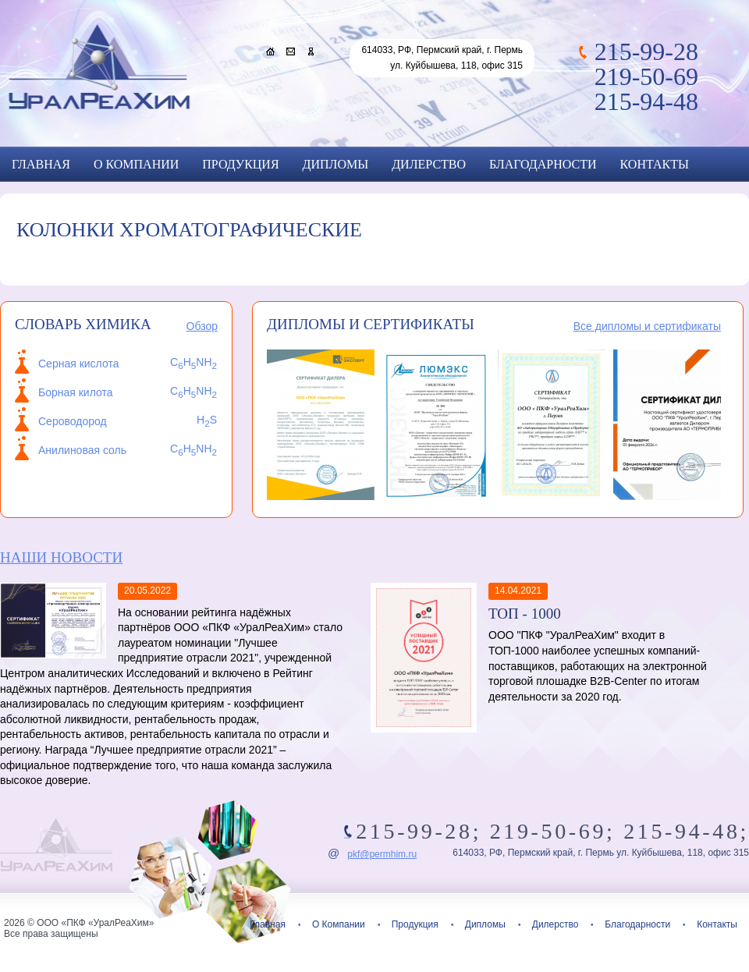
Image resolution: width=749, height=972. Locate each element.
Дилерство (429, 164)
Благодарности (542, 164)
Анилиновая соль (82, 450)
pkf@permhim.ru (382, 854)
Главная (41, 164)
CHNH (193, 448)
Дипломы (336, 164)
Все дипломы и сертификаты (647, 326)
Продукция (240, 164)
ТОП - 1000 (524, 613)
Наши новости (61, 557)
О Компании (136, 164)
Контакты (654, 164)
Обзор (202, 326)
